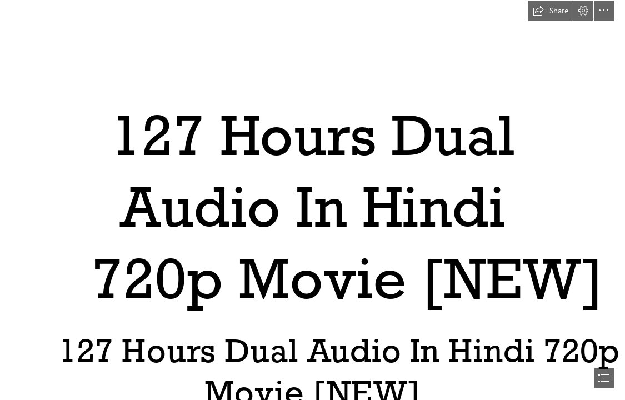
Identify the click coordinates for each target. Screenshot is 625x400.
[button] (550, 11)
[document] (312, 200)
